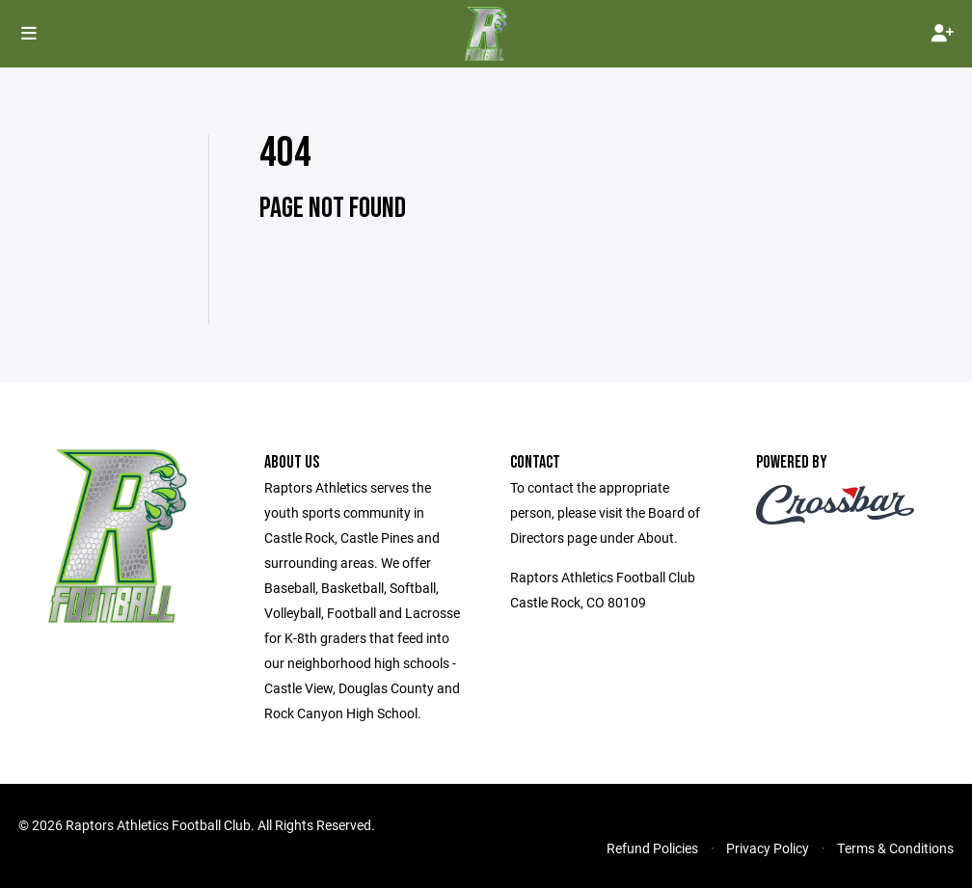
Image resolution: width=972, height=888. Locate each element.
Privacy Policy (767, 848)
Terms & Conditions (895, 848)
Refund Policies (652, 848)
